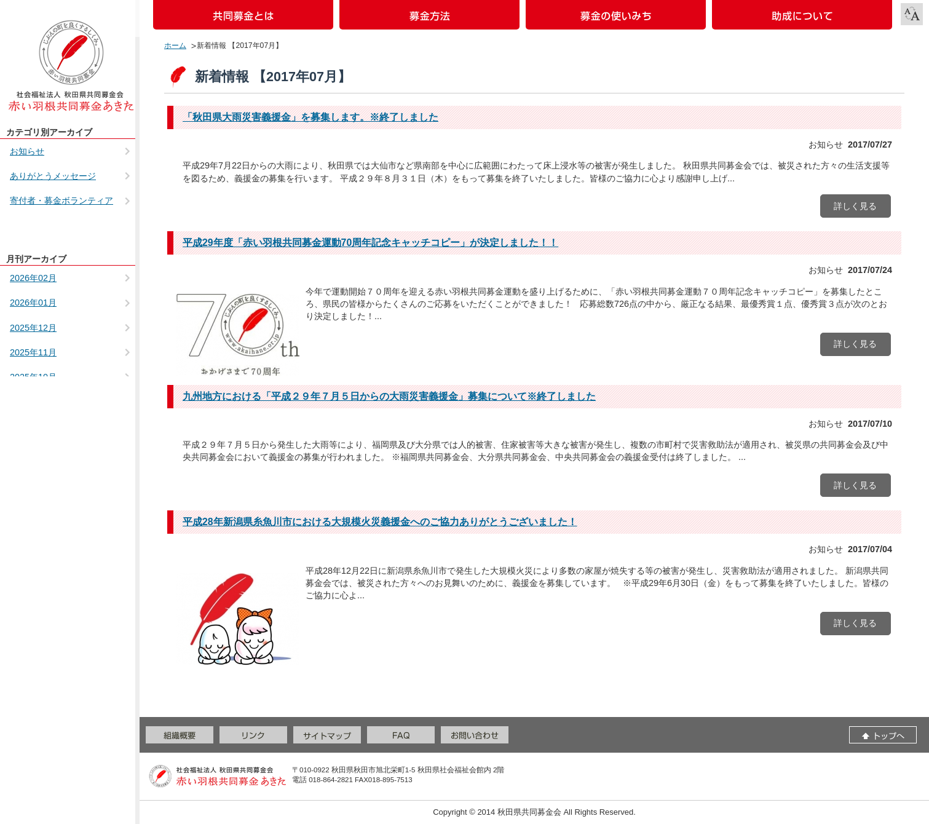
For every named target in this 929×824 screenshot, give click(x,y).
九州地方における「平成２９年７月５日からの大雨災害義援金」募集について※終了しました (389, 396)
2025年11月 (33, 352)
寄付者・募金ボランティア (61, 200)
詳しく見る (855, 206)
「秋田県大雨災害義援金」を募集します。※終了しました (310, 117)
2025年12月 (33, 328)
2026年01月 (33, 302)
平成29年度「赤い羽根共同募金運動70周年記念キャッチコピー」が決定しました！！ (370, 242)
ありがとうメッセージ (53, 176)
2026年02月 (33, 278)
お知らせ (27, 151)
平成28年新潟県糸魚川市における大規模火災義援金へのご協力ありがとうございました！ (380, 522)
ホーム (175, 45)
